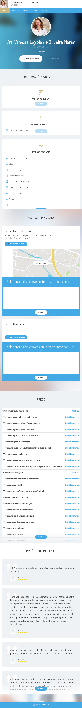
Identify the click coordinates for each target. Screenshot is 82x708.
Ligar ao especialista (16, 244)
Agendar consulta (41, 705)
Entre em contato (53, 58)
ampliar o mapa (41, 263)
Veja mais (41, 537)
